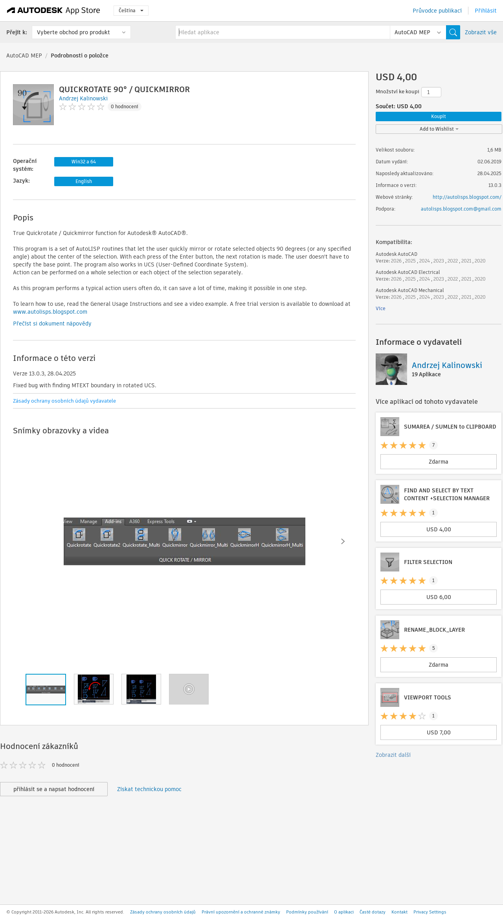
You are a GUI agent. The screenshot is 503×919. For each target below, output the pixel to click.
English (83, 181)
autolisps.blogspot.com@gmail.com (461, 208)
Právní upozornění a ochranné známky (241, 912)
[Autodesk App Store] (53, 11)
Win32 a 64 (84, 161)
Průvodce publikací (437, 11)
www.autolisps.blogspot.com (50, 312)
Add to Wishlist (439, 129)
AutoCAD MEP (24, 55)
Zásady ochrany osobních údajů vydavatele (64, 401)
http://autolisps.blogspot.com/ (467, 197)
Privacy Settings (429, 912)
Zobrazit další (393, 755)
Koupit (438, 116)
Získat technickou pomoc (149, 789)
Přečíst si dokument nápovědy (52, 323)
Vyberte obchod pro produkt (73, 32)
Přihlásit (486, 11)
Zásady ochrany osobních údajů (163, 912)
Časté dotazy (373, 912)
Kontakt (399, 912)
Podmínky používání (307, 912)
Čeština (131, 10)
